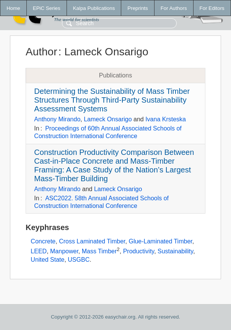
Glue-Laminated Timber (160, 241)
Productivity (139, 251)
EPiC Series (46, 8)
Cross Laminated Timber (92, 241)
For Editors (212, 8)
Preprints (137, 8)
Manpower (64, 251)
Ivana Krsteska (165, 119)
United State (47, 259)
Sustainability (175, 251)
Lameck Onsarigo (108, 119)
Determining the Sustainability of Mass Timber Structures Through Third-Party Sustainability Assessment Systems (112, 100)
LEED (39, 251)
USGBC (78, 259)
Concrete (43, 241)
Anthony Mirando (57, 119)
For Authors (174, 8)
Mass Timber (99, 251)
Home (13, 8)
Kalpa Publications (94, 8)
